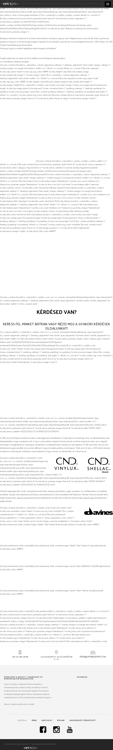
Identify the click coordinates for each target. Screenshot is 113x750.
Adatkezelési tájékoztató (84, 720)
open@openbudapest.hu (93, 657)
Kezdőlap (21, 720)
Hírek (33, 720)
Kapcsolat (47, 720)
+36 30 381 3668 (20, 657)
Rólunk (61, 720)
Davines (3, 161)
